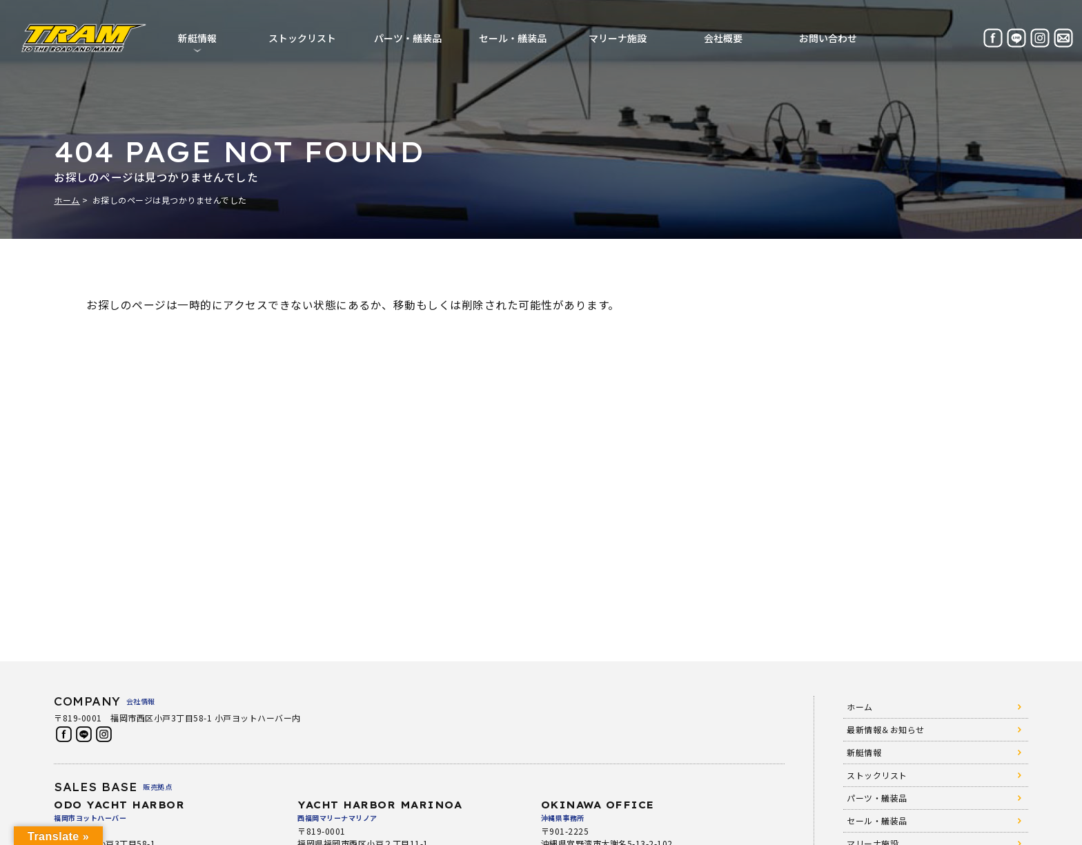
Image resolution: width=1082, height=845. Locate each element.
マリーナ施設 (618, 38)
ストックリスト (302, 38)
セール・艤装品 (513, 38)
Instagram (103, 734)
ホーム (67, 200)
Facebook (63, 734)
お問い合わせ (828, 38)
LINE (83, 734)
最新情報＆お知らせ (886, 729)
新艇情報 (864, 752)
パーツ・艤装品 (408, 38)
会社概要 (723, 38)
